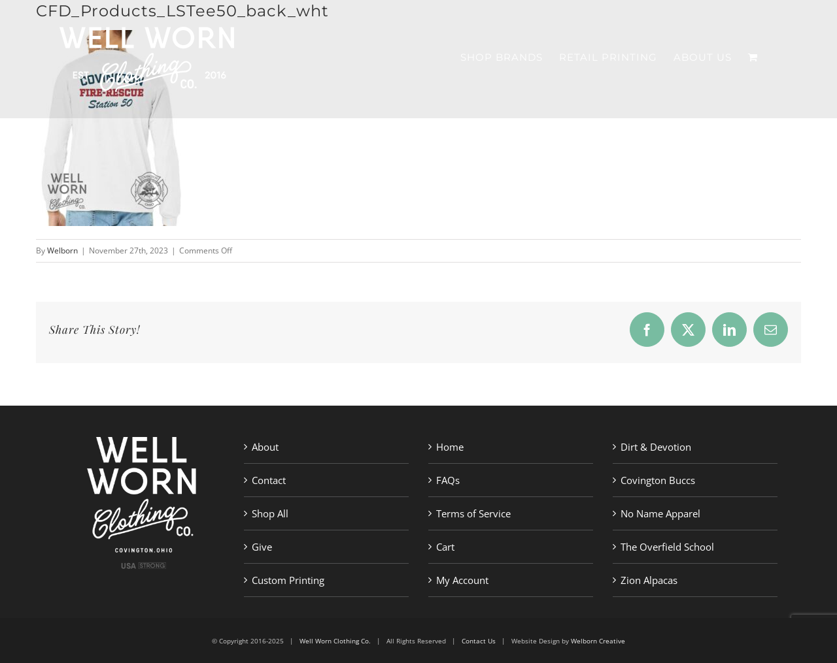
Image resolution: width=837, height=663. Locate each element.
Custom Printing (288, 580)
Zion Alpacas (649, 580)
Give (262, 546)
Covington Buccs (658, 480)
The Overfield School (667, 546)
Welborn (62, 250)
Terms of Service (473, 513)
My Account (462, 580)
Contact (269, 480)
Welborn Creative (598, 640)
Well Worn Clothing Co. (335, 640)
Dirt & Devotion (656, 446)
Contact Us (479, 640)
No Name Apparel (660, 513)
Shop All (270, 513)
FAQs (448, 480)
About (265, 446)
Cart (445, 546)
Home (450, 446)
